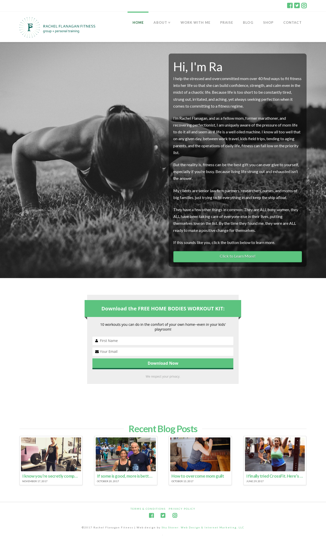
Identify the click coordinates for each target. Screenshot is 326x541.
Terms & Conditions (148, 508)
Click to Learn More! (238, 256)
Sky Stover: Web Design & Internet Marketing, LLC (203, 527)
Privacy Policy (182, 508)
